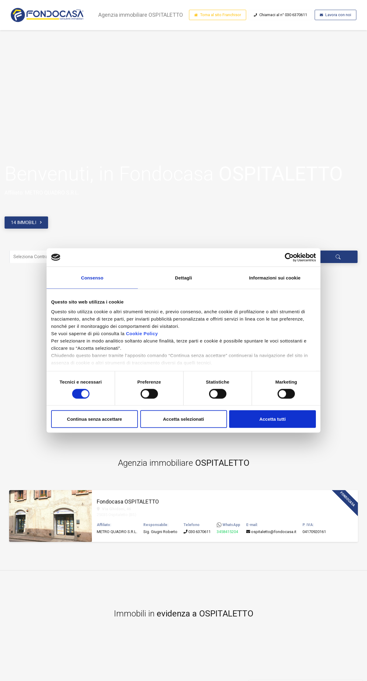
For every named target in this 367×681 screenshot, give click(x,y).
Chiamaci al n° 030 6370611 (280, 15)
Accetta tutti (272, 419)
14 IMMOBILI (23, 222)
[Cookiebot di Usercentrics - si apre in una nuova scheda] (289, 257)
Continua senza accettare (94, 419)
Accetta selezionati (183, 419)
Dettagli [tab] (183, 277)
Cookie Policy (142, 333)
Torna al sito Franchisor (217, 15)
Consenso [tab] (92, 277)
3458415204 (227, 532)
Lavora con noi (335, 15)
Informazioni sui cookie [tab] (275, 277)
